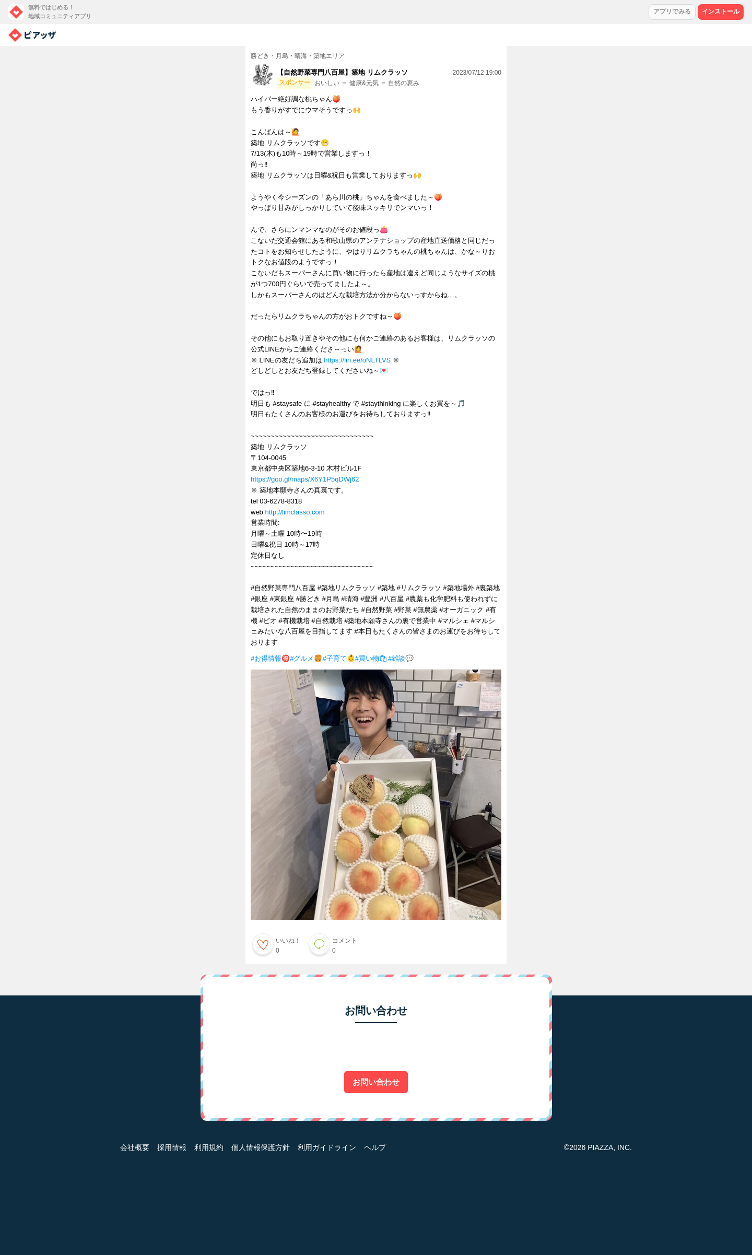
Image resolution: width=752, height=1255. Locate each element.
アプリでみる (672, 11)
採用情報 (171, 1147)
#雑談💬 (401, 658)
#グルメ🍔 (306, 658)
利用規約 (209, 1147)
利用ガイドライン (327, 1147)
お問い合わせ (376, 1081)
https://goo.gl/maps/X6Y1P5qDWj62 (305, 479)
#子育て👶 (338, 658)
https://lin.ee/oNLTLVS (357, 360)
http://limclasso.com (294, 512)
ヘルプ (375, 1147)
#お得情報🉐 (270, 658)
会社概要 (134, 1147)
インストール (720, 11)
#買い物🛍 (371, 658)
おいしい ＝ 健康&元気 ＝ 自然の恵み (366, 83)
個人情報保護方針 (260, 1147)
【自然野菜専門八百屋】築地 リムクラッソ (342, 72)
